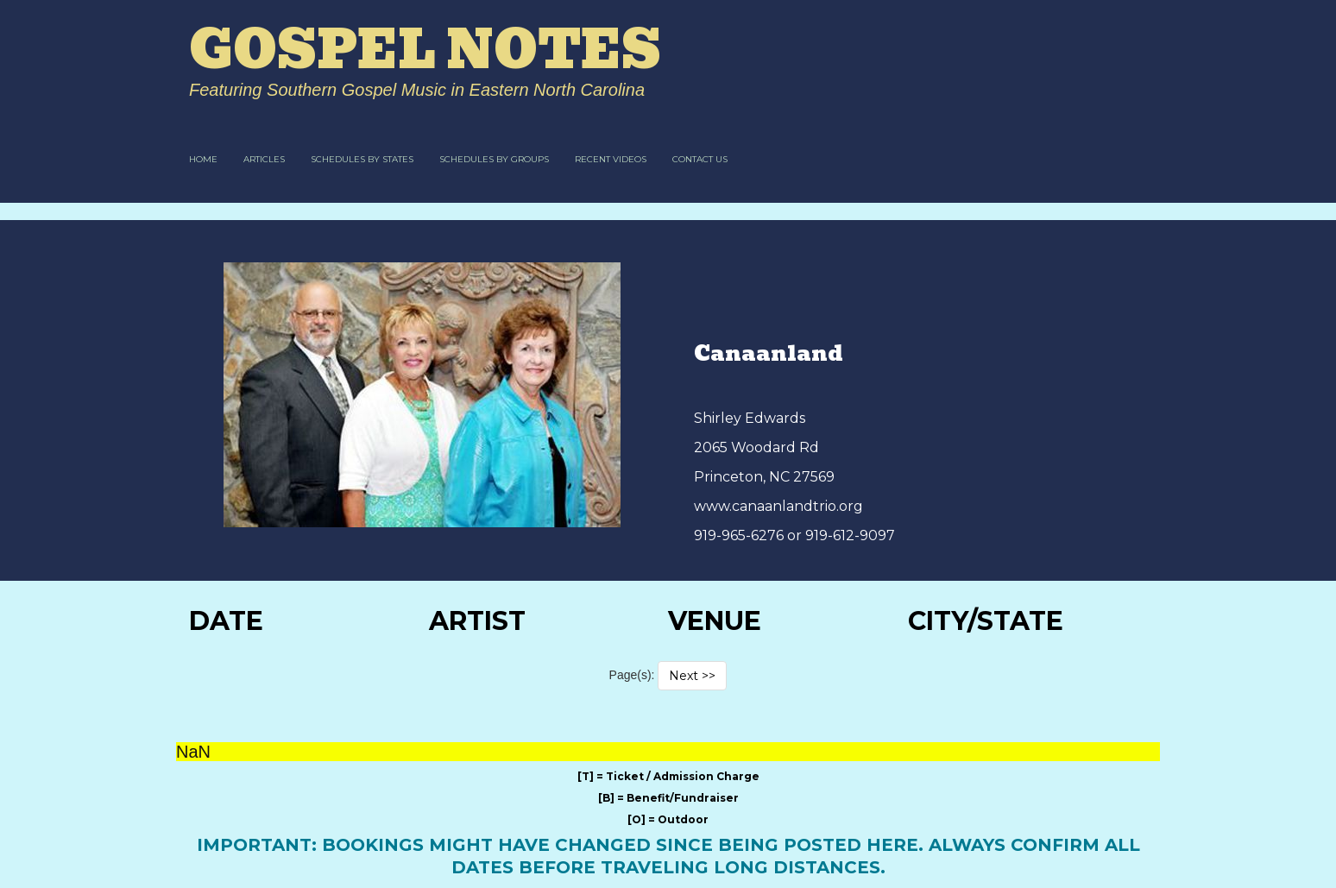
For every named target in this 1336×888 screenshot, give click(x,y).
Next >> (692, 675)
